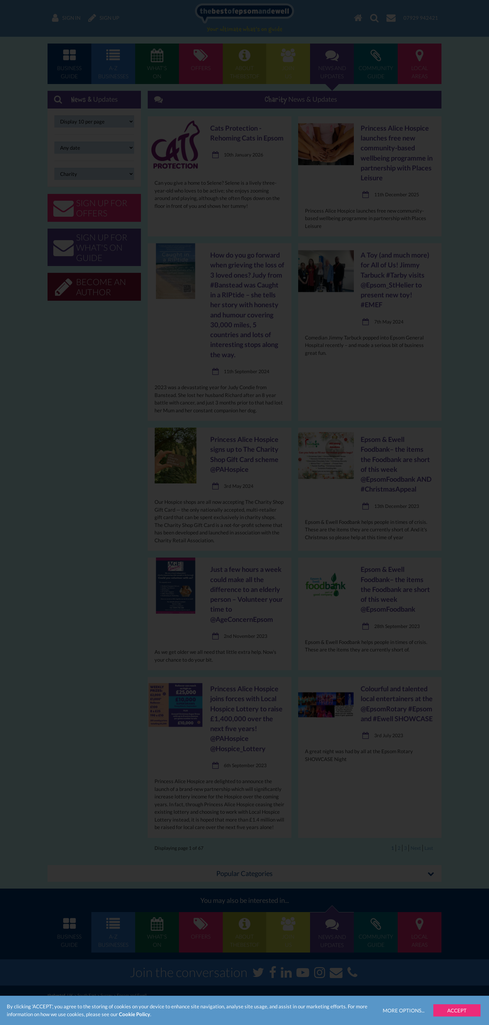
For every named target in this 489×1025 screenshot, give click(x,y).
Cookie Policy (134, 1014)
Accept (457, 1010)
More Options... (403, 1010)
